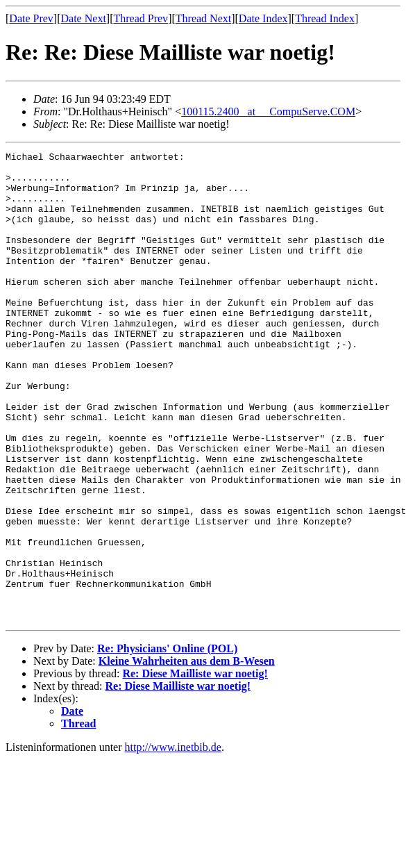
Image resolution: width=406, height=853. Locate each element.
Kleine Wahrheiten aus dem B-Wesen (187, 755)
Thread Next (203, 18)
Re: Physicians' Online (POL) (167, 742)
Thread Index (325, 18)
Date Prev (31, 18)
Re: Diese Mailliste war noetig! (194, 767)
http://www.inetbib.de (173, 841)
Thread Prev (140, 18)
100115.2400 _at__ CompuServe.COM (268, 111)
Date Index (263, 18)
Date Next (83, 18)
